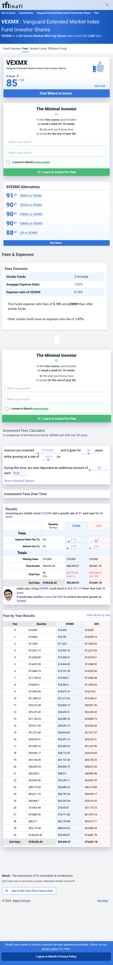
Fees (25, 48)
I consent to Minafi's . (31, 162)
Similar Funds (38, 48)
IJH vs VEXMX (29, 232)
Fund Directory (26, 13)
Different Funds (57, 48)
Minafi (6, 935)
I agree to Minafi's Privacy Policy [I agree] (56, 956)
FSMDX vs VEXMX (31, 223)
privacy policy (42, 162)
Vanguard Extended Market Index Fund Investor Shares (64, 13)
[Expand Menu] (107, 4)
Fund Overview (12, 48)
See (100, 85)
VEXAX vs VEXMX (31, 205)
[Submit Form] (56, 172)
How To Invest (8, 13)
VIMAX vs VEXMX (31, 195)
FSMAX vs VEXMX (31, 214)
